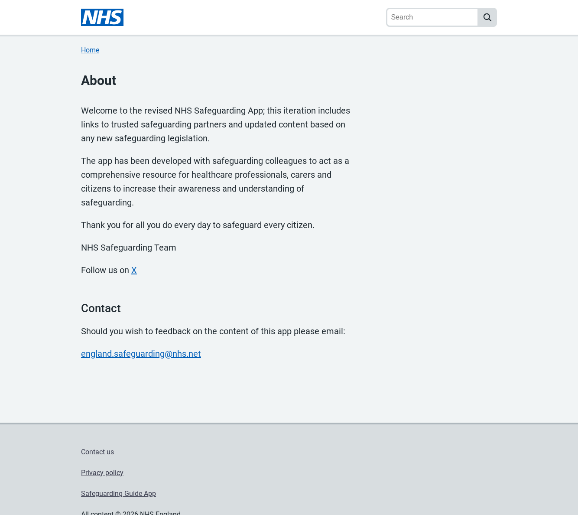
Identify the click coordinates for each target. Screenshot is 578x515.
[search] (487, 17)
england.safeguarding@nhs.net (141, 354)
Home (90, 50)
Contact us (97, 452)
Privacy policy (102, 473)
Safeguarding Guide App (118, 493)
